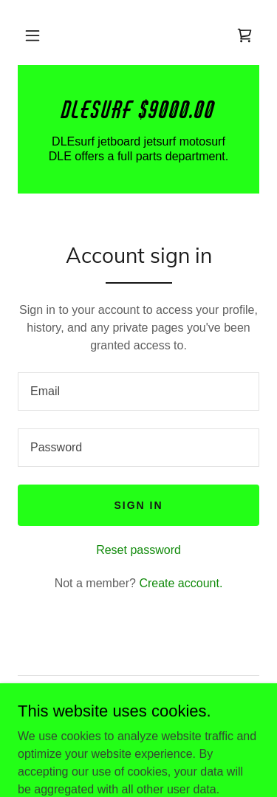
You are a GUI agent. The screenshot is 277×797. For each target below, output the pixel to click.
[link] (244, 35)
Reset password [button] (138, 550)
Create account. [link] (180, 583)
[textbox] (138, 391)
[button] (32, 35)
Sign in (138, 505)
